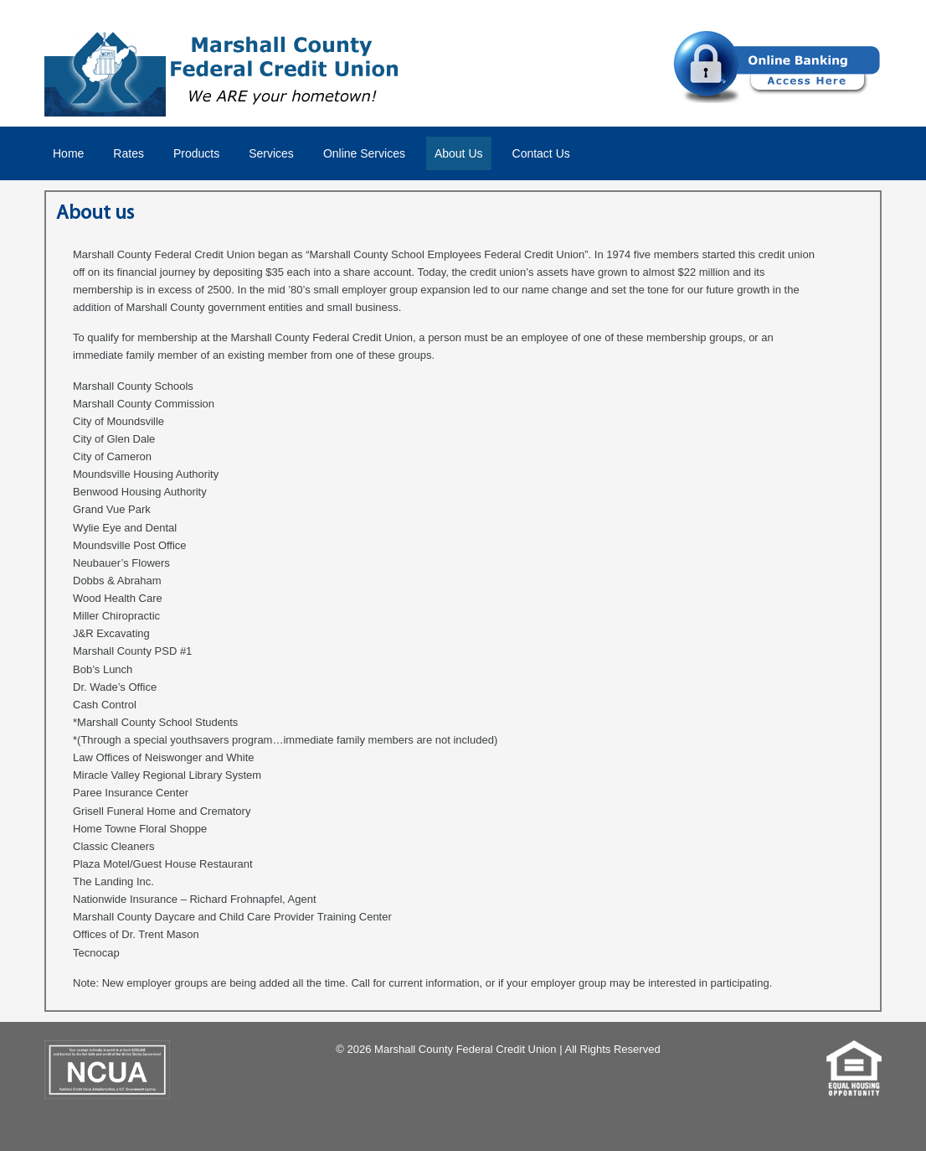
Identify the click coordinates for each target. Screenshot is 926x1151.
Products (196, 153)
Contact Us (541, 153)
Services (271, 153)
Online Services (364, 153)
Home (68, 153)
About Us (459, 153)
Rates (128, 153)
